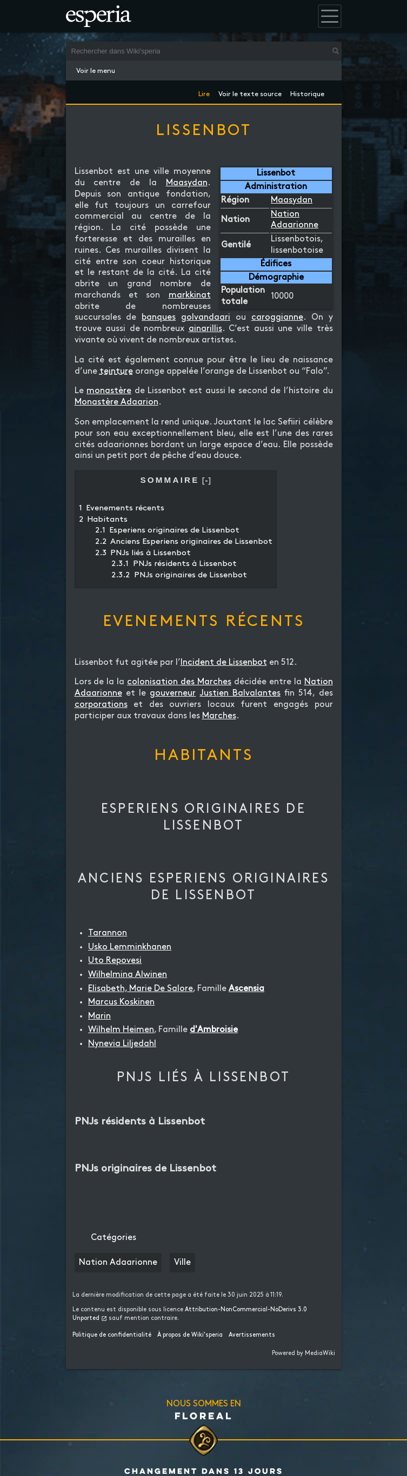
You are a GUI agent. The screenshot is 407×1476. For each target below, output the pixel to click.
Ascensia (246, 989)
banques (159, 317)
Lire (204, 92)
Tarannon (107, 933)
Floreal (204, 1415)
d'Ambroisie (214, 1030)
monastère (108, 391)
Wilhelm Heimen (121, 1030)
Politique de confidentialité (111, 1335)
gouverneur (173, 693)
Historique (307, 92)
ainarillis (205, 329)
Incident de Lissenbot (224, 662)
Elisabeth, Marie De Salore (140, 989)
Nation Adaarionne (118, 1262)
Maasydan (291, 200)
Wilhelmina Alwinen (127, 974)
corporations (101, 704)
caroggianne (277, 317)
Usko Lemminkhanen (129, 947)
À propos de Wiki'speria (190, 1335)
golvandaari (205, 317)
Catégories (113, 1238)
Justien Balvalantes (240, 693)
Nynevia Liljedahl (122, 1044)
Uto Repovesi (115, 960)
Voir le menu (95, 71)
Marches (219, 716)
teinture (116, 371)
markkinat (190, 295)
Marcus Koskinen (121, 1002)
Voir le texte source (250, 92)
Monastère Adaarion (116, 402)
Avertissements (252, 1335)
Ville (182, 1262)
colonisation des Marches (179, 682)
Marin (99, 1016)
